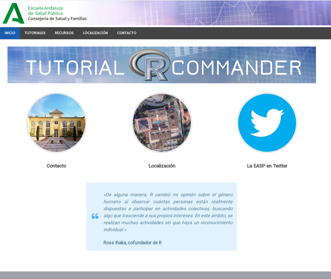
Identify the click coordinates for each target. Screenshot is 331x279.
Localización (95, 33)
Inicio (10, 33)
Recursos (64, 33)
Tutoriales (35, 33)
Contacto (126, 33)
